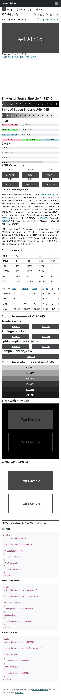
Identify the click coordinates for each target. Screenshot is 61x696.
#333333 (6, 218)
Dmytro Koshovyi (40, 689)
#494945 (16, 336)
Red (14, 288)
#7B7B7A (30, 378)
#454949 (16, 346)
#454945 (30, 184)
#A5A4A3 (30, 373)
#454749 (51, 184)
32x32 (10, 57)
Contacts (19, 692)
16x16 (4, 57)
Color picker (8, 3)
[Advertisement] (30, 77)
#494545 (46, 336)
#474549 (10, 184)
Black (58, 104)
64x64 (16, 57)
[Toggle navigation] (56, 3)
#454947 (16, 326)
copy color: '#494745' (49, 19)
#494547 (30, 175)
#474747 (6, 221)
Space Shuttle (47, 194)
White (58, 115)
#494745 (10, 175)
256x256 (32, 57)
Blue (34, 288)
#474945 (51, 175)
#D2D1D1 (30, 367)
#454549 (46, 346)
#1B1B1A (30, 395)
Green (25, 288)
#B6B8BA (44, 218)
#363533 (30, 384)
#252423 (30, 389)
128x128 (24, 57)
